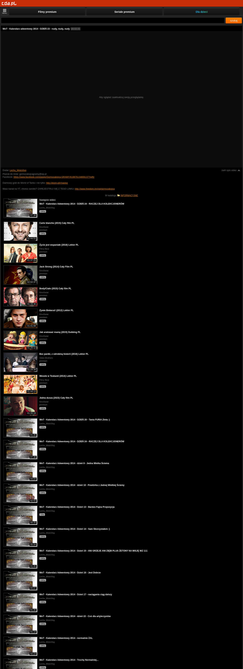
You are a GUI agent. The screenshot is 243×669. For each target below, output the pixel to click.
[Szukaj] (113, 20)
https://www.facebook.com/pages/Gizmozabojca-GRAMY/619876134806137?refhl (54, 177)
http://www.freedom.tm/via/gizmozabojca (95, 189)
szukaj (233, 20)
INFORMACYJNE (129, 195)
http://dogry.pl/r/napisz (57, 183)
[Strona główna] (9, 3)
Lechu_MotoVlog (18, 170)
